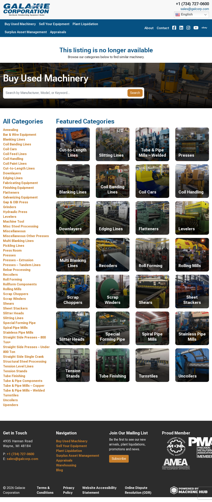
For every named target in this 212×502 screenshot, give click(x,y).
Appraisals (58, 32)
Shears (8, 304)
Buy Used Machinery (20, 24)
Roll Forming (12, 279)
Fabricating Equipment (20, 183)
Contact (163, 28)
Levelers (9, 217)
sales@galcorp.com (195, 9)
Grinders (9, 207)
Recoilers (10, 275)
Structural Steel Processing (24, 361)
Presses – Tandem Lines (22, 265)
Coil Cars (10, 149)
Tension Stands (15, 371)
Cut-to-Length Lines (19, 168)
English (184, 14)
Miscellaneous (14, 231)
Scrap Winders (14, 299)
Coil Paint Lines (15, 164)
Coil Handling (13, 159)
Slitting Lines (13, 318)
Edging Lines (13, 178)
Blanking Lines (14, 139)
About (149, 28)
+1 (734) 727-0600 (192, 3)
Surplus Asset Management (26, 32)
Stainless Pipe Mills (18, 332)
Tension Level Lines (18, 366)
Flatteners (11, 192)
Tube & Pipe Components (22, 381)
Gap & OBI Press (15, 202)
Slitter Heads (13, 313)
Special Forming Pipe (19, 323)
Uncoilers (10, 400)
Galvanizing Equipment (20, 197)
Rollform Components (20, 284)
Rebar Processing (16, 270)
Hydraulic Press (15, 212)
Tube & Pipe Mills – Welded (24, 390)
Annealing (10, 130)
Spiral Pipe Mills (15, 328)
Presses (9, 255)
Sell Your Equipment (54, 24)
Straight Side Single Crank (23, 357)
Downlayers (12, 173)
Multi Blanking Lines (18, 241)
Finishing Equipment (18, 188)
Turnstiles (11, 395)
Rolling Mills (12, 289)
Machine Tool (13, 221)
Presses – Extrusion (18, 260)
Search (135, 93)
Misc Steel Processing (20, 226)
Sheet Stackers (15, 308)
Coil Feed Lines (15, 154)
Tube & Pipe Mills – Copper (23, 386)
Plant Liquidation (85, 24)
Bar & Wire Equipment (19, 135)
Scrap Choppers (15, 294)
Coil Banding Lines (17, 144)
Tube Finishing (14, 376)
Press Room (12, 250)
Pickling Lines (13, 246)
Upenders (10, 405)
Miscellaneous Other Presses (26, 236)
